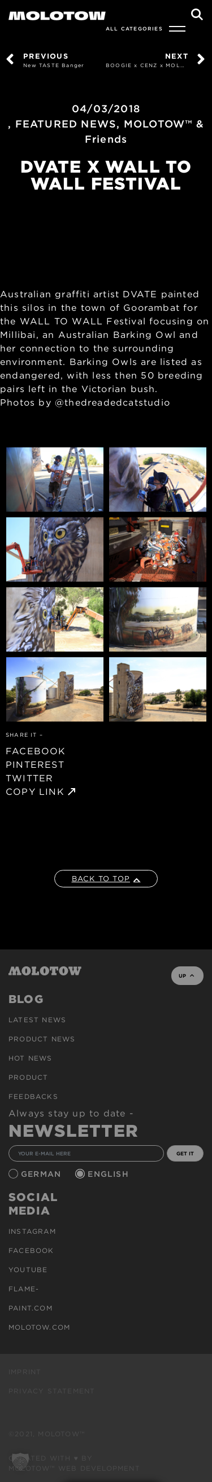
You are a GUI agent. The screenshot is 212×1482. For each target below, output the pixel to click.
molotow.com (39, 1327)
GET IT (185, 1153)
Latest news (37, 1019)
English (110, 1173)
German (42, 1173)
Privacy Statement (51, 1391)
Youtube (27, 1269)
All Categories (134, 28)
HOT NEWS (30, 1058)
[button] (20, 1461)
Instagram (32, 1231)
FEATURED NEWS (66, 124)
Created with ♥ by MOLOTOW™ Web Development (74, 1463)
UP (186, 976)
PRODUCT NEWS (41, 1039)
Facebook (31, 1250)
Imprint (24, 1371)
